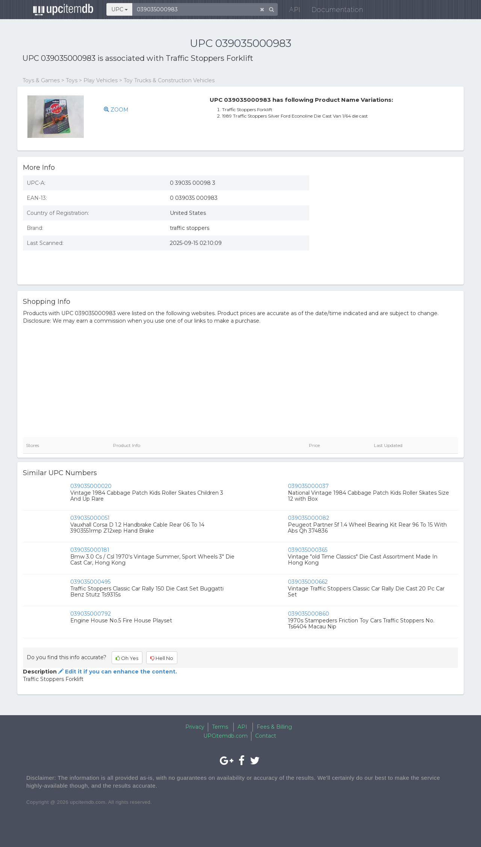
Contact (265, 735)
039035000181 (89, 550)
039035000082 (308, 518)
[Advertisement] (389, 224)
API (289, 11)
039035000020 (91, 486)
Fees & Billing (274, 726)
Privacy (194, 726)
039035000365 (307, 550)
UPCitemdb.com (225, 735)
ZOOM (116, 109)
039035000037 (308, 486)
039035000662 (308, 581)
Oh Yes (127, 658)
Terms (220, 726)
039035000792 (90, 613)
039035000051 (90, 518)
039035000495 (90, 581)
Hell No (161, 658)
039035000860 (308, 613)
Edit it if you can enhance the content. (117, 671)
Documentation (332, 11)
